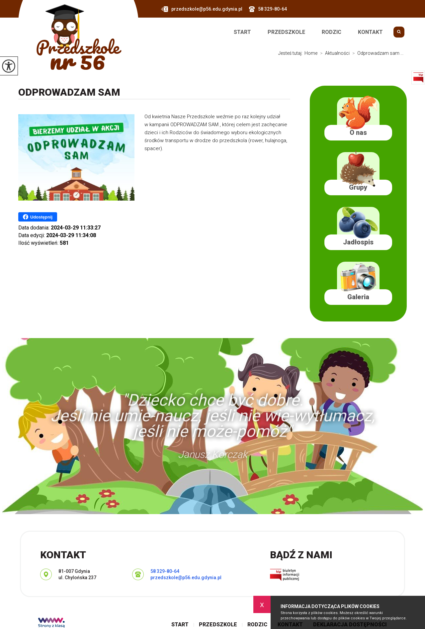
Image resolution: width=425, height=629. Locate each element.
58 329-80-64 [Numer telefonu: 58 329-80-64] (164, 571)
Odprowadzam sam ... (376, 53)
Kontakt (370, 32)
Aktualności (333, 53)
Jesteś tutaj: (291, 53)
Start (242, 32)
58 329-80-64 (268, 9)
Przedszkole (286, 32)
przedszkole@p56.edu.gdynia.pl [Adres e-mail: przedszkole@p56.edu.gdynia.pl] (185, 577)
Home (310, 53)
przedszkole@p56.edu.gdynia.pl (201, 9)
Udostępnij (37, 217)
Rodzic (331, 32)
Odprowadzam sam (69, 92)
